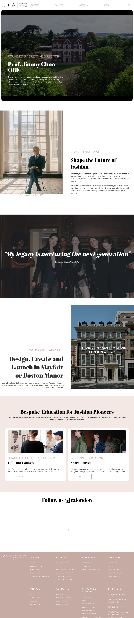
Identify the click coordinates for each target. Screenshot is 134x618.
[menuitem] (35, 5)
